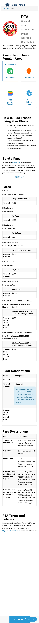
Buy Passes (19, 619)
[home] (15, 5)
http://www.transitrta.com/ (11, 531)
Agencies (5, 8)
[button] (32, 5)
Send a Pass (16, 162)
